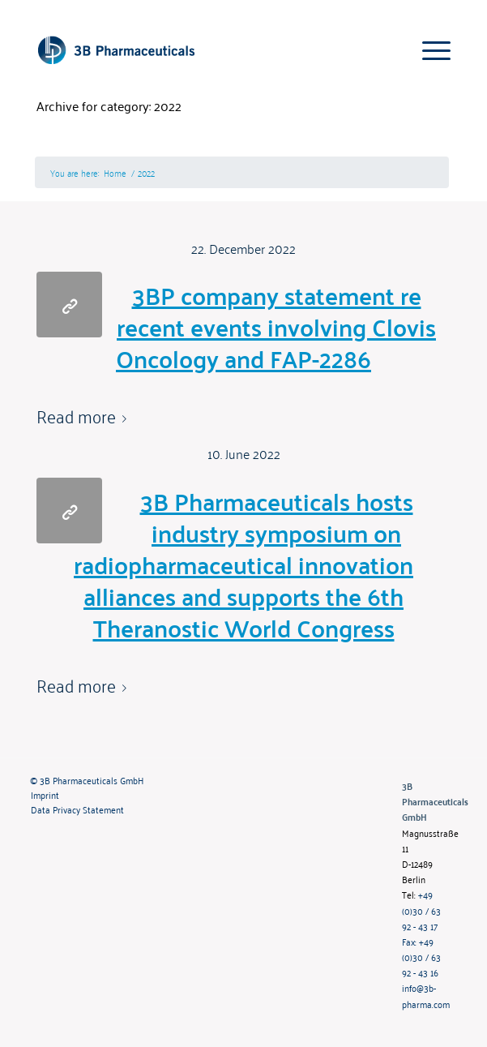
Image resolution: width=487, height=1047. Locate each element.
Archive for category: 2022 (109, 105)
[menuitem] (204, 780)
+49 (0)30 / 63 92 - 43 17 (421, 909)
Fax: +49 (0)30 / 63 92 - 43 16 (421, 956)
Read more (84, 416)
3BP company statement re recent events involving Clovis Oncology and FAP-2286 (276, 326)
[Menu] (428, 49)
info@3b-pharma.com (426, 995)
